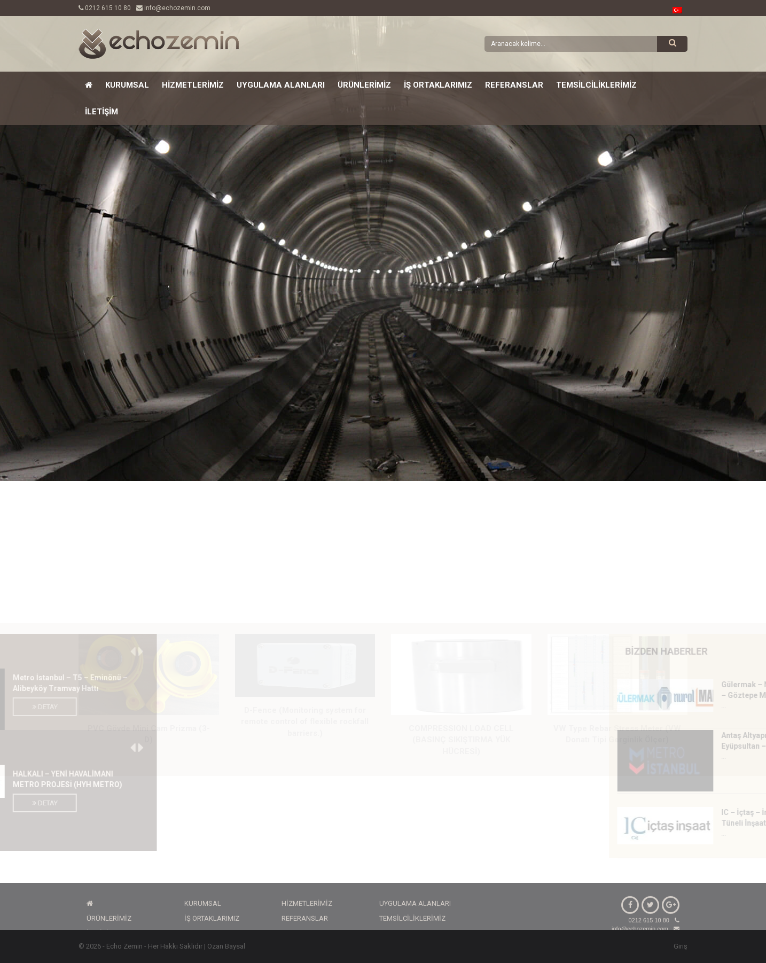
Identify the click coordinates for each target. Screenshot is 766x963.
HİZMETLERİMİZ (193, 85)
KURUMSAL (127, 85)
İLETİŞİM (101, 112)
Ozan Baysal (226, 946)
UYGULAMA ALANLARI (281, 85)
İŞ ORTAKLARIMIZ (438, 85)
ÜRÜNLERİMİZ (364, 85)
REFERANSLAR (514, 85)
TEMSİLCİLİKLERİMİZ (596, 85)
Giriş (680, 946)
